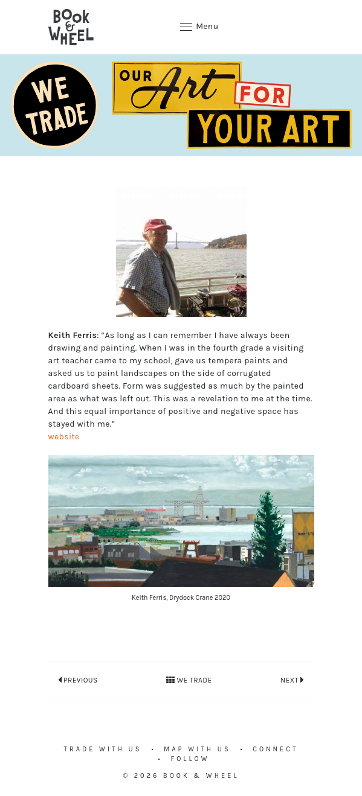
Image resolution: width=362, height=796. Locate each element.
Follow (189, 759)
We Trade (189, 680)
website (64, 436)
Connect (275, 749)
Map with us (197, 749)
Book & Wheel (201, 776)
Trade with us (103, 749)
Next (292, 679)
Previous (78, 679)
